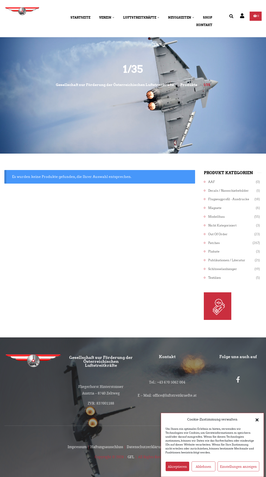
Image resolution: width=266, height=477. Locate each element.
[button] (257, 424)
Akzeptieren (177, 471)
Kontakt (204, 25)
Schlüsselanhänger (222, 269)
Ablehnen (203, 471)
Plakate (214, 251)
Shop (207, 17)
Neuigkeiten (181, 17)
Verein (106, 17)
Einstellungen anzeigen (238, 471)
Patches (214, 243)
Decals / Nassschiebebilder (228, 191)
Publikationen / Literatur (226, 260)
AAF (211, 182)
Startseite (80, 17)
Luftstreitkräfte (141, 17)
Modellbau (216, 217)
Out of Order (218, 234)
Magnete (214, 208)
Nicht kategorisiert (222, 225)
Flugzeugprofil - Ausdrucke (228, 199)
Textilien (214, 278)
